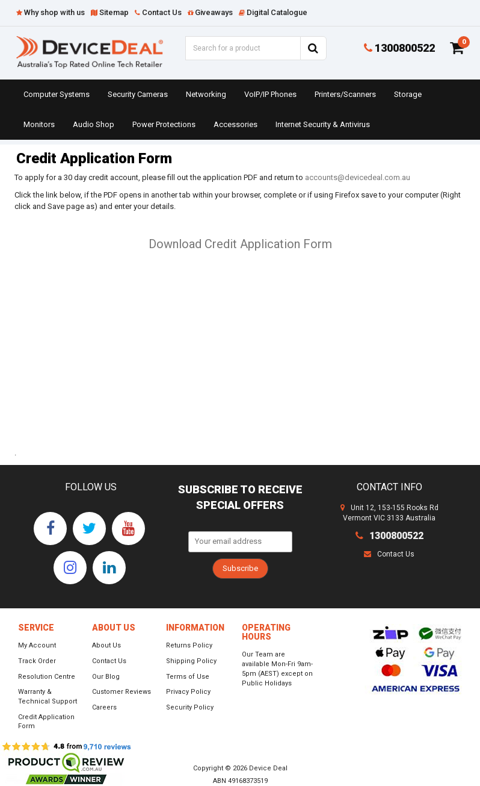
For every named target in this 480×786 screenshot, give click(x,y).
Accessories (235, 124)
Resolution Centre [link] (46, 677)
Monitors (39, 124)
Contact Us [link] (109, 661)
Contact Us (389, 554)
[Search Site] (313, 48)
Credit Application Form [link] (46, 722)
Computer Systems (56, 94)
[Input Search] (242, 48)
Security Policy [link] (190, 707)
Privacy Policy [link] (188, 692)
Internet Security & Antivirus (322, 124)
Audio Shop (93, 124)
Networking (206, 94)
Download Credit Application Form (240, 244)
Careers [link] (104, 707)
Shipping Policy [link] (191, 661)
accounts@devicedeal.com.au (357, 177)
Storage (408, 94)
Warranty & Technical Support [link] (47, 696)
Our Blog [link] (106, 677)
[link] (50, 528)
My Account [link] (37, 645)
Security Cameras (138, 94)
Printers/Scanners (345, 94)
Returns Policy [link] (189, 645)
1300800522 (399, 48)
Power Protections (163, 124)
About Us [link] (106, 645)
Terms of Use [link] (187, 677)
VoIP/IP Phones (270, 94)
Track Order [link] (37, 661)
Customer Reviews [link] (121, 692)
